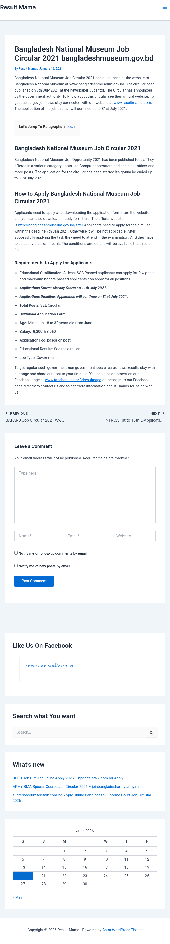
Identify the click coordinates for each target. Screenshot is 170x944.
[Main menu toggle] (164, 7)
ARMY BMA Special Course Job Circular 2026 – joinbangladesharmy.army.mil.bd (79, 786)
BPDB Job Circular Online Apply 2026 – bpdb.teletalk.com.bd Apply (68, 778)
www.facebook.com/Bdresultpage (73, 380)
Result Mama (18, 7)
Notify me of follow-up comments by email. (53, 553)
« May (17, 897)
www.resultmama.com (132, 102)
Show (69, 127)
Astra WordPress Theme (122, 930)
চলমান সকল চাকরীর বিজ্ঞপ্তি (49, 666)
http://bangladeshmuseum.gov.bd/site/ (50, 225)
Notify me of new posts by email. (45, 566)
